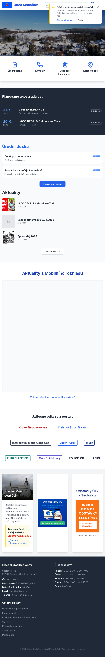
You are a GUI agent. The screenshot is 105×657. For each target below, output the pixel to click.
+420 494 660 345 (22, 595)
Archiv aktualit (52, 251)
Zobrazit (96, 156)
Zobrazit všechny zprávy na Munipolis (52, 397)
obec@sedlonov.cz (19, 591)
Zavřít (80, 20)
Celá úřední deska (52, 184)
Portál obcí (8, 635)
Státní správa (9, 630)
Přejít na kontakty (65, 20)
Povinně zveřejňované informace (19, 617)
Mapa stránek (9, 613)
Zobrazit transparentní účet (17, 541)
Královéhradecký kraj (13, 626)
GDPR (5, 621)
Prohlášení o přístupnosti (15, 608)
